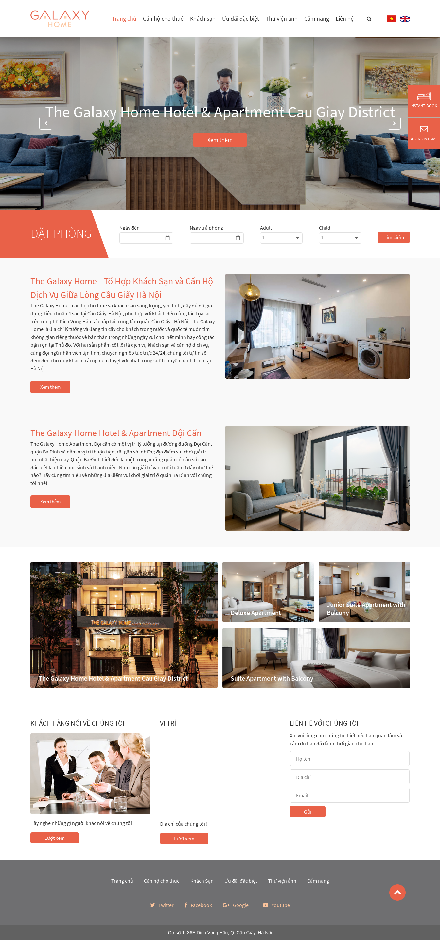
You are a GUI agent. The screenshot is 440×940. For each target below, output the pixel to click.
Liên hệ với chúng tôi (324, 723)
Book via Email (423, 133)
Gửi (307, 811)
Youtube (276, 905)
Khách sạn (203, 18)
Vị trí (168, 723)
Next (394, 123)
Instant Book (423, 100)
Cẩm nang (316, 18)
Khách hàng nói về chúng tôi (77, 723)
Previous (45, 123)
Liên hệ (345, 18)
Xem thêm (220, 140)
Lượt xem (54, 838)
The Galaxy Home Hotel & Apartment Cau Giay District (220, 111)
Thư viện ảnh (282, 18)
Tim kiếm (394, 237)
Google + (237, 905)
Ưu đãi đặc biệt (240, 18)
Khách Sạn (202, 880)
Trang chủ (124, 18)
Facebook (198, 905)
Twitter (162, 905)
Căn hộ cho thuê (163, 18)
